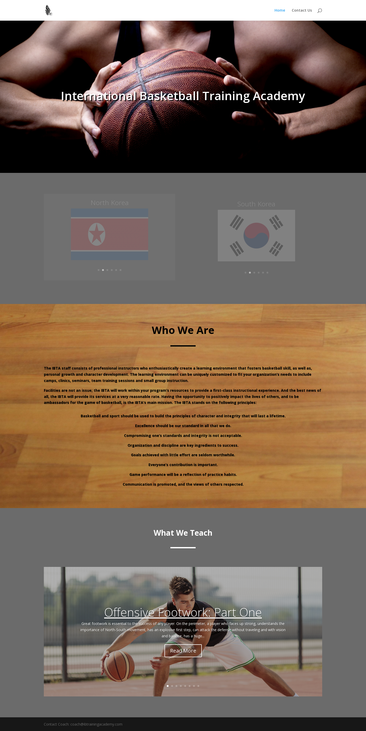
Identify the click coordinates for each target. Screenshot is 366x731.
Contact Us (302, 11)
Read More (183, 650)
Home (279, 11)
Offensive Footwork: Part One (183, 612)
